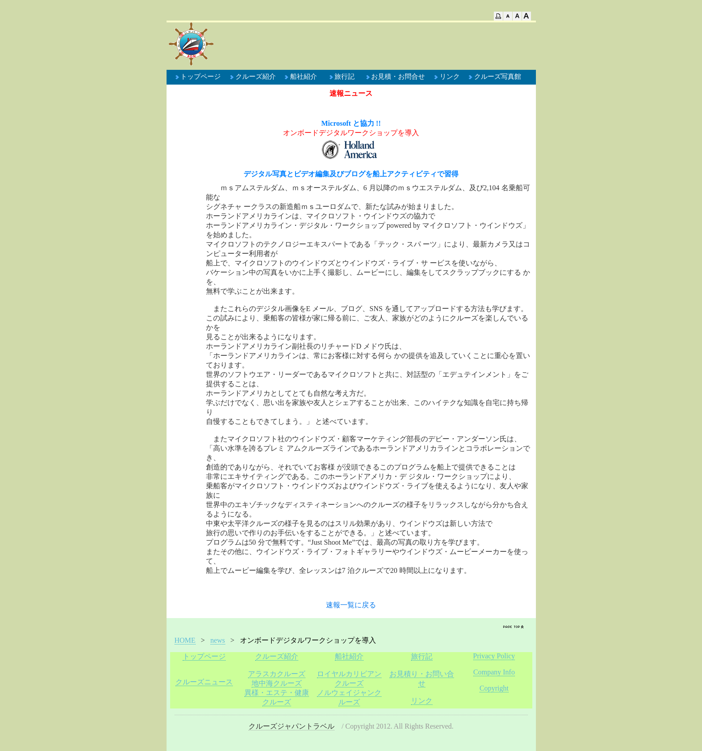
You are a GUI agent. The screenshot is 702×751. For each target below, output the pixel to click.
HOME (185, 640)
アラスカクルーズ (276, 674)
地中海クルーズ (277, 683)
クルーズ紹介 (255, 76)
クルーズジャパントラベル (291, 726)
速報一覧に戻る (351, 605)
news (217, 640)
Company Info (494, 672)
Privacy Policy (494, 656)
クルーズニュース (204, 682)
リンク (450, 76)
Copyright (494, 688)
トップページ (200, 76)
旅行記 (344, 76)
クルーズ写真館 (497, 76)
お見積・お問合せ (398, 76)
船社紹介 (303, 76)
